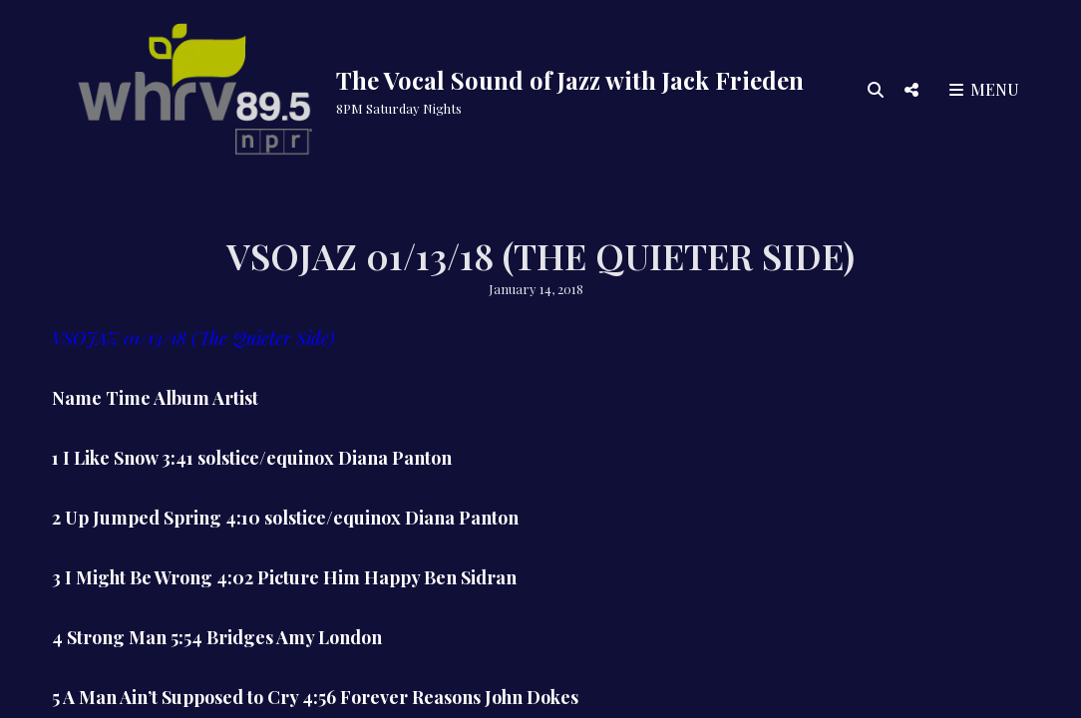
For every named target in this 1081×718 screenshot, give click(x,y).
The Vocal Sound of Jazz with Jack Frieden (570, 80)
